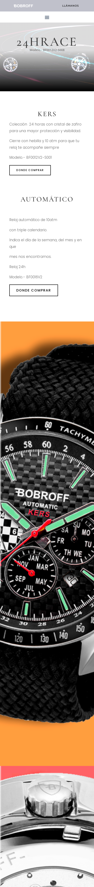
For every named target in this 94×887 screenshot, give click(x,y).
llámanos (70, 5)
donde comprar (30, 170)
